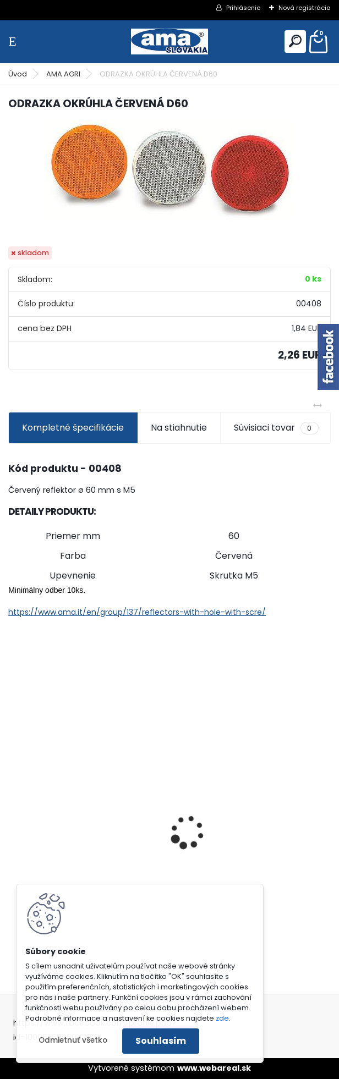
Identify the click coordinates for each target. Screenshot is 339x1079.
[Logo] (169, 41)
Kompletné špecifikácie (73, 427)
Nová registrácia (304, 7)
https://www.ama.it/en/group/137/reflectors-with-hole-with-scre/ (137, 612)
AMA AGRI (63, 74)
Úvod (17, 74)
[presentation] (14, 813)
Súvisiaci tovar (276, 427)
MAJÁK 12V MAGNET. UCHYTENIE (247, 852)
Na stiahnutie (179, 427)
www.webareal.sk (214, 1068)
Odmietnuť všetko (73, 1040)
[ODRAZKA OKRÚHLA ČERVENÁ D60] (169, 170)
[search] (295, 41)
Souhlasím (160, 1040)
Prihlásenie (243, 7)
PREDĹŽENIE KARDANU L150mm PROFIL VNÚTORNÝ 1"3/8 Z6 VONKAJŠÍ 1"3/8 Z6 (78, 814)
